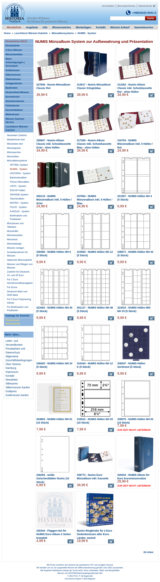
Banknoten (12, 88)
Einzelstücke (13, 45)
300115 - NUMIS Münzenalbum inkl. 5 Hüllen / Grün (54, 200)
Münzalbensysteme (63, 33)
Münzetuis (12, 239)
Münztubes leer (15, 144)
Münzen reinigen (15, 248)
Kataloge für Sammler (18, 315)
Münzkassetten (15, 235)
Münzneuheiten (14, 54)
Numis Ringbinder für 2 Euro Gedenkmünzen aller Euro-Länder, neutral (94, 534)
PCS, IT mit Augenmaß (83, 576)
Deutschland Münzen (17, 92)
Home (7, 33)
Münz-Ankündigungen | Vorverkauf (15, 62)
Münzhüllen (13, 156)
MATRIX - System (19, 203)
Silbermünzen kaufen (18, 387)
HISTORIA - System (20, 173)
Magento (91, 579)
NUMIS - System (18, 169)
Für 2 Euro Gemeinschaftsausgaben (20, 281)
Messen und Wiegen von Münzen (20, 266)
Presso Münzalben (19, 182)
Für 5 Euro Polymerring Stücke (19, 301)
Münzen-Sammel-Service (15, 121)
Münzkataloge (14, 243)
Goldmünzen (13, 70)
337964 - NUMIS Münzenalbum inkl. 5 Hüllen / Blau (94, 200)
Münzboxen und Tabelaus (15, 225)
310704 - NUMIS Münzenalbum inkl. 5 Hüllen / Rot (135, 144)
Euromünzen (13, 96)
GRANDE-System (19, 194)
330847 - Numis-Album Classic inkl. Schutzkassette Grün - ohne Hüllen (53, 144)
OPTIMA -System (19, 165)
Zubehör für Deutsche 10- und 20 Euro (18, 274)
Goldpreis (11, 391)
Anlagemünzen (14, 83)
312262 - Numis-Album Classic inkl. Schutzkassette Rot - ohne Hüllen (134, 88)
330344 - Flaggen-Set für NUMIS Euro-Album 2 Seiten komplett (53, 534)
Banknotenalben (18, 177)
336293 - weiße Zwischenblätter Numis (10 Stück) (52, 478)
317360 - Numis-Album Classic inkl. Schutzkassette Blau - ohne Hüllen (94, 144)
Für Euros (12, 287)
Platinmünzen (13, 79)
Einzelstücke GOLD (16, 41)
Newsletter (12, 379)
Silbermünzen (13, 74)
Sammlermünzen (15, 101)
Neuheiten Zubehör (17, 135)
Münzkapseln (14, 148)
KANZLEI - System (20, 211)
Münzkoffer (12, 231)
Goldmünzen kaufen (17, 395)
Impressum (12, 371)
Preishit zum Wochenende (13, 322)
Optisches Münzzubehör (19, 260)
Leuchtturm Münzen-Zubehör (31, 33)
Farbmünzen (12, 105)
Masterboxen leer (16, 139)
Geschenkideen (14, 110)
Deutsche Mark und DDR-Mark (17, 293)
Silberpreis (12, 383)
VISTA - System (18, 186)
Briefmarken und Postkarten (18, 217)
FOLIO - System (18, 207)
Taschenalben (17, 198)
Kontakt (10, 375)
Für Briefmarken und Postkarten (17, 309)
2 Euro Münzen (14, 50)
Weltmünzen (12, 114)
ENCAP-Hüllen (17, 190)
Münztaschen (14, 152)
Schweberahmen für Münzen (17, 254)
